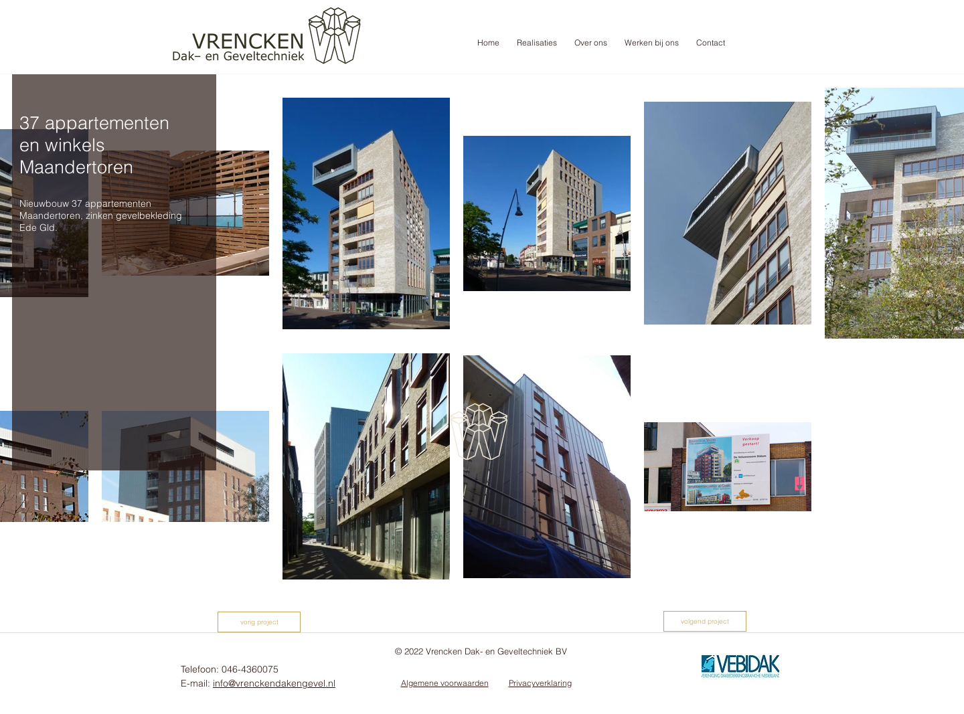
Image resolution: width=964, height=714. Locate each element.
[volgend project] (704, 621)
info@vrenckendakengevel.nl (274, 683)
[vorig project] (259, 622)
